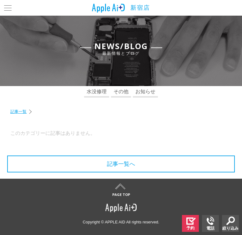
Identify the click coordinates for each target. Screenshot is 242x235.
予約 (191, 223)
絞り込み (230, 224)
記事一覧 (18, 111)
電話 (210, 224)
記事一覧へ (121, 164)
